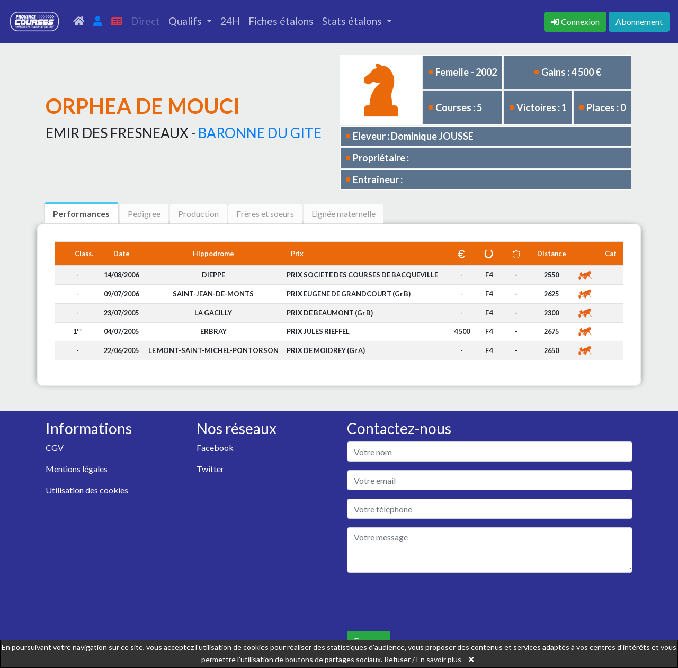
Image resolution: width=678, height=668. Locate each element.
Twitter (210, 469)
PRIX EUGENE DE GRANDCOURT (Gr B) (349, 294)
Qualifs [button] (186, 21)
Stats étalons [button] (353, 21)
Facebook (215, 448)
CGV (55, 448)
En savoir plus (439, 659)
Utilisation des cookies (87, 490)
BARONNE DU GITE (260, 132)
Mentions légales (77, 469)
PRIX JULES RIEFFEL (318, 331)
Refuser (397, 659)
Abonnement (639, 21)
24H (230, 21)
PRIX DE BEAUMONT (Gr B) (330, 313)
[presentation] (427, 601)
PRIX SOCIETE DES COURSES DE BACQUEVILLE (362, 274)
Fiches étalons (281, 21)
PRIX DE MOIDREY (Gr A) (326, 350)
